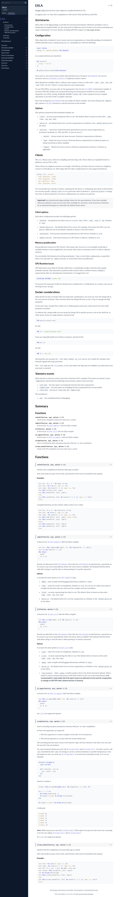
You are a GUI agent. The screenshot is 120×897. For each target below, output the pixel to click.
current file (69, 890)
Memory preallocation (45, 242)
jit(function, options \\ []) (45, 429)
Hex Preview (61, 890)
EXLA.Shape (5, 68)
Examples (40, 478)
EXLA (4, 7)
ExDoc (63, 894)
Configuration (9, 27)
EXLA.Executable (6, 60)
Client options (41, 212)
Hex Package (53, 890)
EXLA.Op (4, 65)
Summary (6, 35)
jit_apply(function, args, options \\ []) (50, 435)
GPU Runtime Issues (44, 263)
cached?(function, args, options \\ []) (49, 417)
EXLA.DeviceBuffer (7, 58)
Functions (6, 38)
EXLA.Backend (6, 41)
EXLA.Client (5, 53)
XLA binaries (8, 25)
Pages (4, 13)
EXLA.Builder (5, 50)
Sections (6, 22)
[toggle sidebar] (25, 3)
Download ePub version (91, 890)
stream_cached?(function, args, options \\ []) (52, 446)
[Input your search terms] (14, 2)
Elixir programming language (84, 894)
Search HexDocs (78, 890)
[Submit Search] (2, 3)
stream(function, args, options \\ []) (49, 440)
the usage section (93, 30)
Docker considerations (11, 30)
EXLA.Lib (4, 63)
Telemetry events (9, 32)
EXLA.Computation (7, 55)
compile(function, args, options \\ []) (49, 423)
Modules (11, 13)
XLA (50, 25)
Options (39, 108)
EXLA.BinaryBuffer (7, 48)
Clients (6, 29)
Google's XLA (40, 10)
